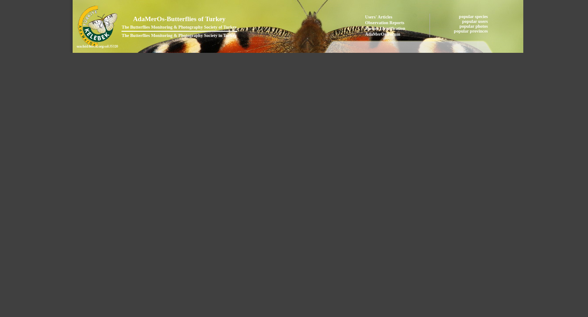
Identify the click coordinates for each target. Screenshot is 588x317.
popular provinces (471, 31)
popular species (474, 16)
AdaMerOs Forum (383, 34)
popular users (475, 21)
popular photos (474, 26)
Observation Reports (384, 22)
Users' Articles (379, 17)
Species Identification (385, 28)
